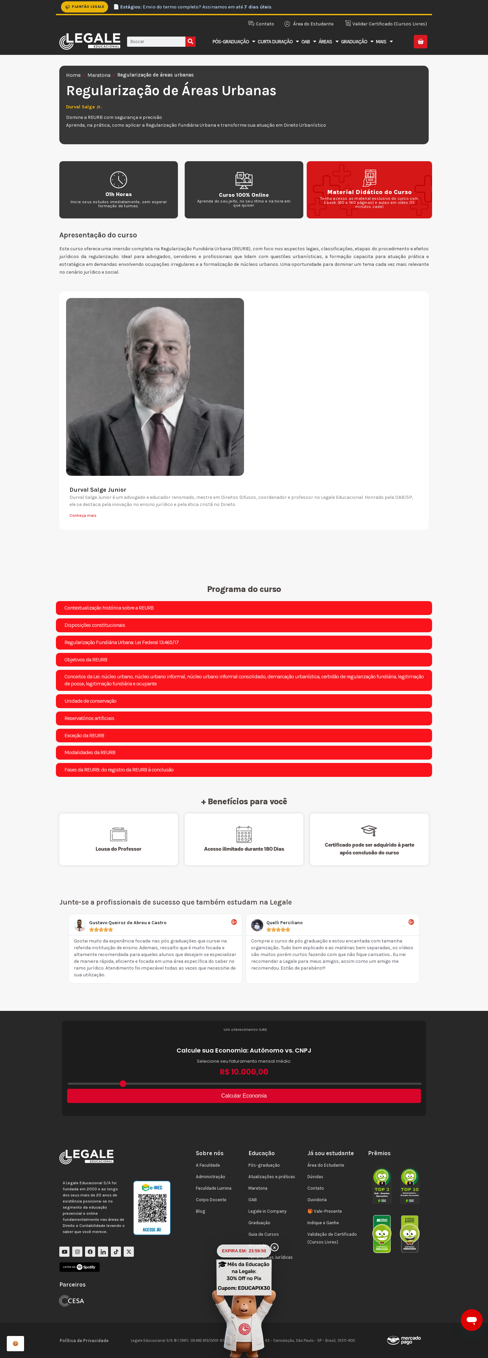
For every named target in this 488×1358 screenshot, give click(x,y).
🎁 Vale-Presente (324, 1211)
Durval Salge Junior (97, 489)
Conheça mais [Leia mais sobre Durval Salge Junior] (83, 515)
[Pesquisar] (190, 42)
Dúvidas (315, 1176)
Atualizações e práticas (271, 1176)
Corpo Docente (211, 1199)
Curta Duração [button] (278, 41)
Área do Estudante (325, 1165)
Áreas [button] (328, 41)
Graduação (259, 1222)
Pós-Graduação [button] (233, 41)
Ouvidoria (317, 1199)
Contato (315, 1188)
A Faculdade (208, 1165)
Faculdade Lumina (213, 1188)
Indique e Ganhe (323, 1222)
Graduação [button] (357, 41)
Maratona (98, 75)
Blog (200, 1211)
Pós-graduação (264, 1165)
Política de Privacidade (84, 1340)
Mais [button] (384, 41)
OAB (252, 1199)
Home (73, 75)
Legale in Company (267, 1211)
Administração (210, 1176)
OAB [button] (308, 41)
